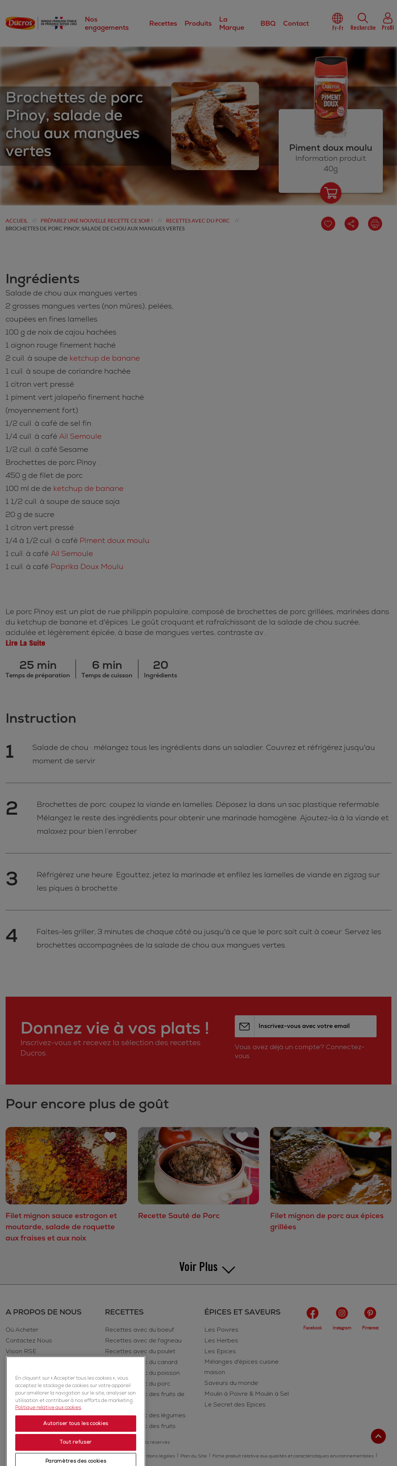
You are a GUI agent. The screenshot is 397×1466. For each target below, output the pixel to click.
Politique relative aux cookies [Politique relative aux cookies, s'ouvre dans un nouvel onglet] (48, 1438)
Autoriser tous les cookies (75, 1454)
